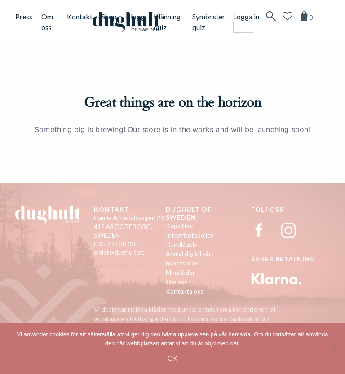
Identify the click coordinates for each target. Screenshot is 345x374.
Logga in (246, 16)
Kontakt (80, 16)
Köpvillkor (180, 225)
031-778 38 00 (114, 244)
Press (23, 16)
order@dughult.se (119, 252)
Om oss (176, 282)
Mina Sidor (180, 272)
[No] (333, 348)
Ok (172, 358)
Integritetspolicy (189, 235)
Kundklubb (181, 244)
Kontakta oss (184, 291)
